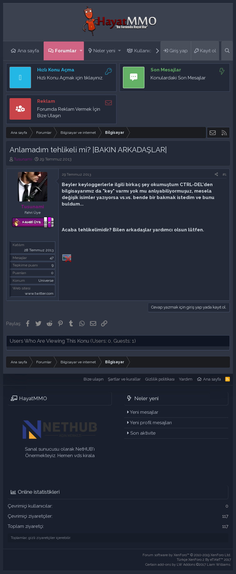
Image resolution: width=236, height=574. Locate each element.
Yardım (185, 379)
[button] (81, 51)
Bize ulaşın (94, 379)
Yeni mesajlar (144, 412)
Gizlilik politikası (160, 379)
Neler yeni (104, 51)
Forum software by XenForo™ (187, 555)
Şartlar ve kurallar (124, 379)
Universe (45, 280)
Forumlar (66, 51)
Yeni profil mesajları (151, 422)
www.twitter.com (39, 293)
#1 (224, 174)
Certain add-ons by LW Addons (188, 565)
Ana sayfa (28, 51)
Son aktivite (142, 433)
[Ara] (227, 50)
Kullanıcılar (146, 51)
